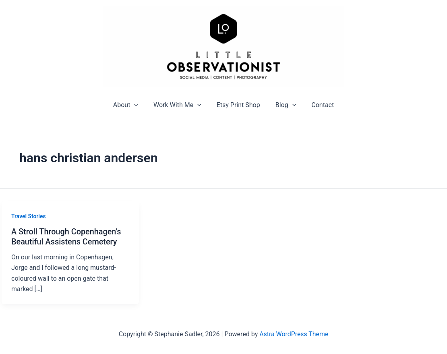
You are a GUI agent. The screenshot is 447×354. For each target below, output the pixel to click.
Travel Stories (28, 216)
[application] (139, 105)
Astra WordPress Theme (294, 333)
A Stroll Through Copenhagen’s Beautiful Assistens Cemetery (66, 236)
